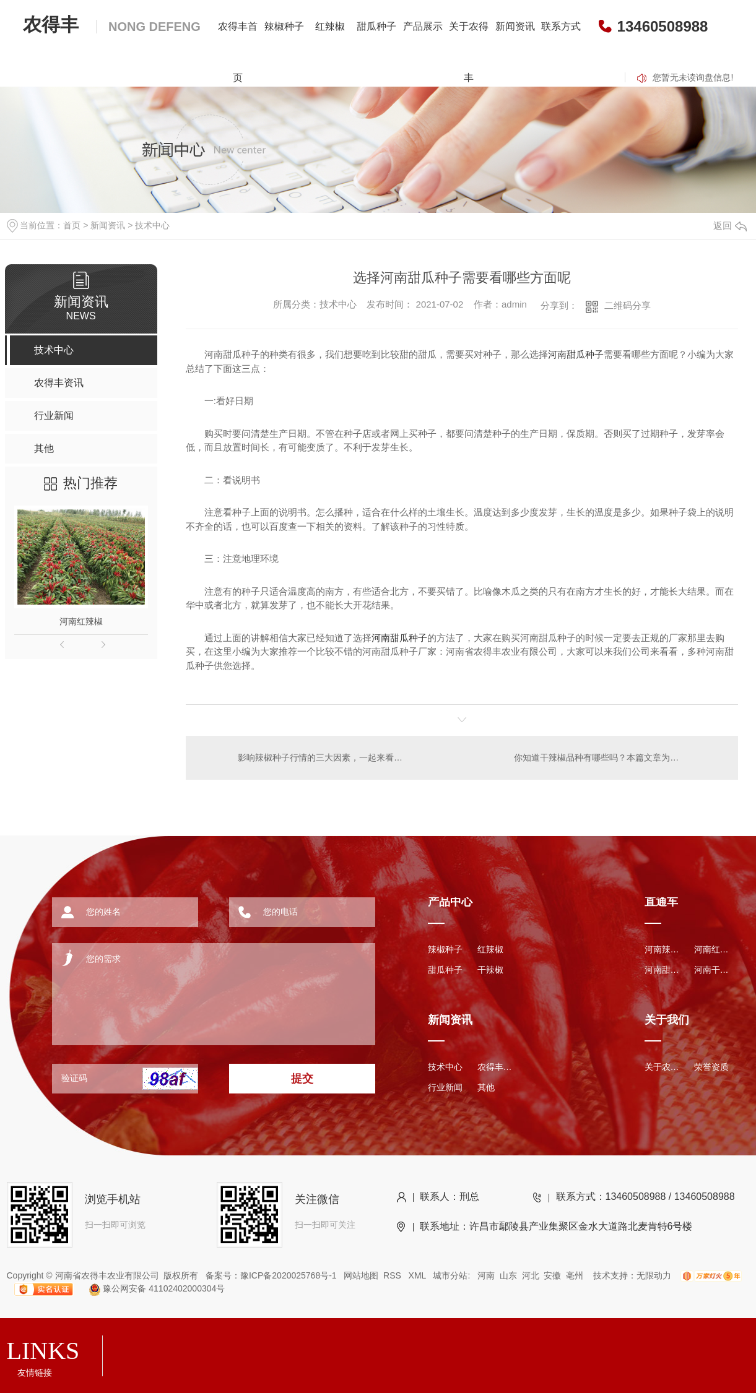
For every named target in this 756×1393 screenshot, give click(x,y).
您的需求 (196, 989)
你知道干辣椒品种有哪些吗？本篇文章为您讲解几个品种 (618, 757)
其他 (486, 1087)
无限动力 (654, 1275)
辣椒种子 (284, 26)
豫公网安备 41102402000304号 (152, 1288)
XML (418, 1275)
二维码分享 (627, 305)
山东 (508, 1275)
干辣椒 (490, 970)
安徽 (552, 1275)
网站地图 (361, 1275)
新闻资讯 (515, 26)
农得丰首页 (238, 52)
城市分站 (450, 1275)
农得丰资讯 (496, 1067)
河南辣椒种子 (663, 949)
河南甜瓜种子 (576, 354)
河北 (530, 1275)
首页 (71, 225)
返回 (730, 225)
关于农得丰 (469, 52)
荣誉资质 (711, 1067)
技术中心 (152, 225)
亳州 (574, 1275)
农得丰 (112, 24)
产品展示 (423, 26)
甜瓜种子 (376, 26)
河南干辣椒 (712, 970)
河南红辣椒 (81, 621)
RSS (393, 1275)
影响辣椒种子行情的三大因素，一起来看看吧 (323, 757)
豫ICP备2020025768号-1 (288, 1275)
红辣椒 (330, 26)
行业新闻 (445, 1087)
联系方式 (561, 26)
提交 (302, 1078)
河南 (486, 1275)
